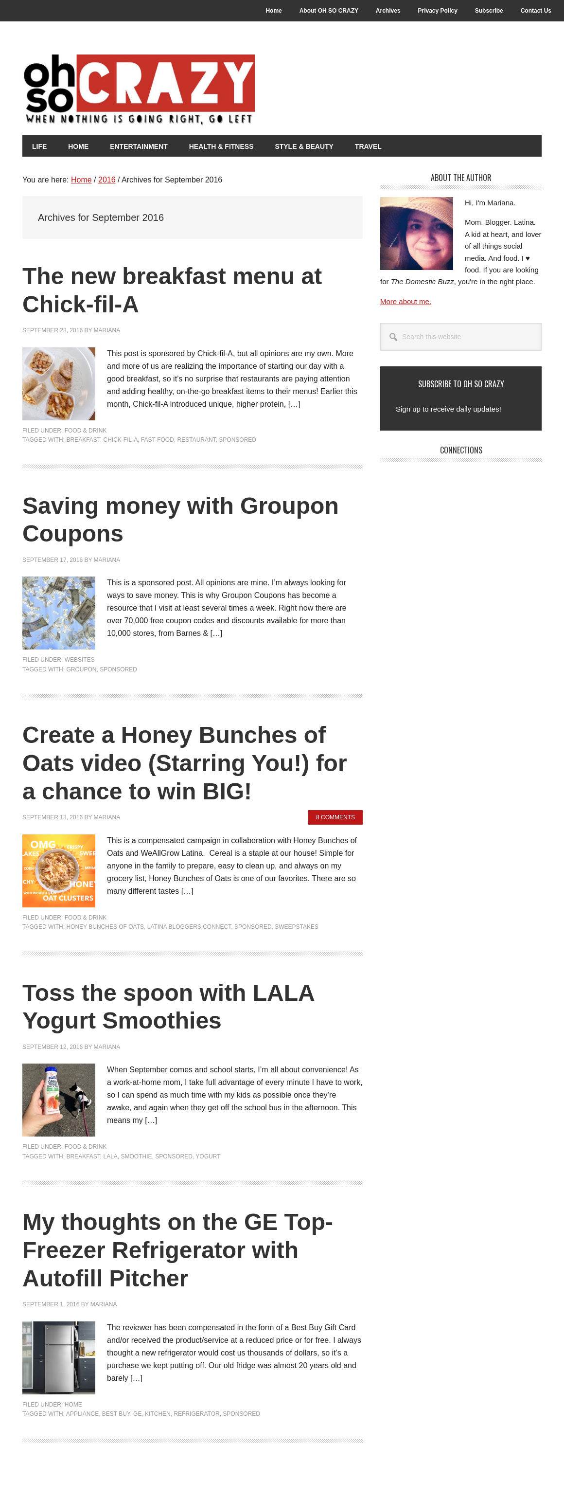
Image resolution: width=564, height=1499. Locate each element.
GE (137, 1413)
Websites (80, 659)
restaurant (196, 439)
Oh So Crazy (192, 90)
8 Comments (335, 817)
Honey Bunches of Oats (105, 926)
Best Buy (116, 1413)
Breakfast (83, 439)
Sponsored (237, 439)
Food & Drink (86, 430)
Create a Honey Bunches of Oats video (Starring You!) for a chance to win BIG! (184, 763)
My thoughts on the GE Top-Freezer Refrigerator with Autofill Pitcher (177, 1250)
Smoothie (136, 1156)
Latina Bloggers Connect (189, 926)
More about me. (405, 301)
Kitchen (158, 1413)
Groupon (81, 669)
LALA (110, 1156)
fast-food (157, 439)
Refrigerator (196, 1413)
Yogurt (207, 1156)
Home (73, 1404)
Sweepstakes (296, 926)
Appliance (82, 1413)
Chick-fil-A (120, 439)
